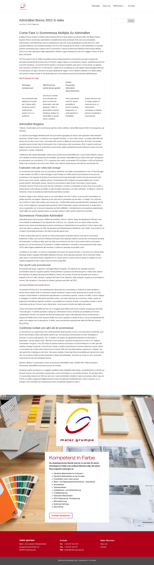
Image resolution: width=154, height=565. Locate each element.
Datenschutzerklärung (67, 561)
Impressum (83, 561)
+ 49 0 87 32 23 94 (71, 544)
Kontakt (131, 6)
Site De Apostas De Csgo (29, 78)
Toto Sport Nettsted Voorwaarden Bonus (34, 285)
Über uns (106, 6)
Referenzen (118, 6)
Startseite (96, 6)
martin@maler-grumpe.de (74, 550)
